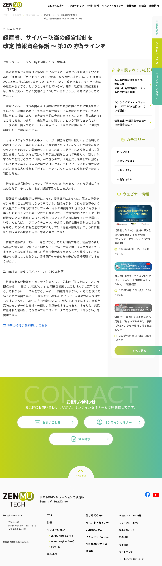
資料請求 (157, 27)
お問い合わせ (47, 422)
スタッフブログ (126, 161)
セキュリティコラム (95, 537)
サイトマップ (124, 551)
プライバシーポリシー (129, 522)
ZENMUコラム (92, 529)
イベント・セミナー (112, 5)
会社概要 (131, 5)
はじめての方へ (55, 5)
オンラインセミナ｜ (157, 87)
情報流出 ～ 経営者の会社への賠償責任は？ (130, 122)
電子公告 (122, 544)
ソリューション (75, 5)
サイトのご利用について (131, 558)
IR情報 (142, 5)
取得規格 (122, 537)
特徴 (48, 522)
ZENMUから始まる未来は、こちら (25, 325)
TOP (48, 515)
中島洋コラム (124, 179)
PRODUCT (123, 151)
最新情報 (154, 5)
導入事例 (51, 554)
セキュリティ (124, 170)
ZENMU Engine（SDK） (62, 541)
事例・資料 (93, 5)
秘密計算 (54, 546)
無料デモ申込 (157, 53)
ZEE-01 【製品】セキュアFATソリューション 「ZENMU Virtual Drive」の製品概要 (133, 280)
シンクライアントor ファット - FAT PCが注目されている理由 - (130, 106)
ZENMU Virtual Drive (61, 535)
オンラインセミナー (114, 422)
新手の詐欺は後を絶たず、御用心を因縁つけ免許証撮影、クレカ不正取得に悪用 (130, 86)
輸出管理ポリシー (127, 529)
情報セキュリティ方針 (129, 515)
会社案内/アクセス (94, 544)
